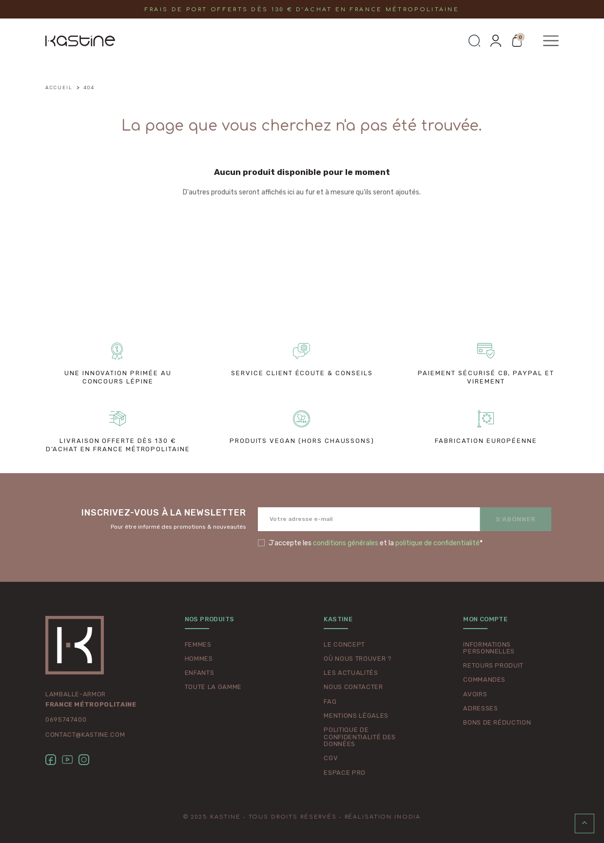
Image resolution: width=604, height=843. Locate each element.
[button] (474, 41)
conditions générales (345, 543)
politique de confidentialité (437, 543)
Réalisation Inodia (383, 817)
